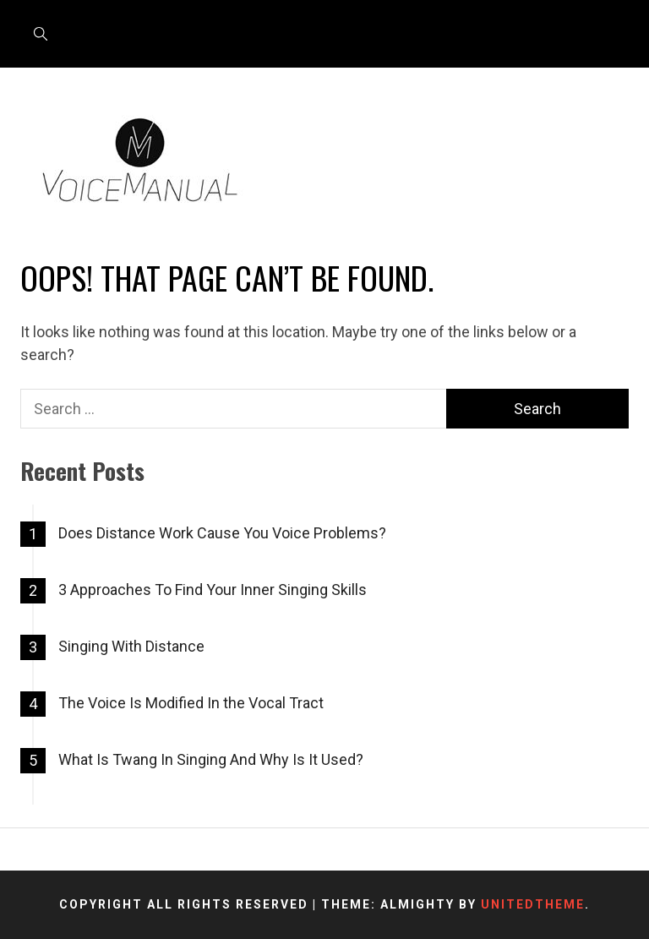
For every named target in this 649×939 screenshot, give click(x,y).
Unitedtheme (533, 904)
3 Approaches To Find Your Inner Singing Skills (212, 589)
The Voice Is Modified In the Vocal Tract (191, 703)
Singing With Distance (131, 646)
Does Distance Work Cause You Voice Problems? (222, 533)
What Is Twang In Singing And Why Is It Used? (210, 759)
